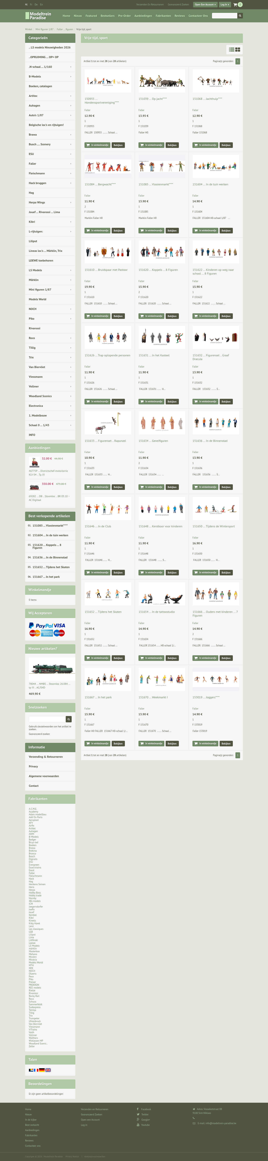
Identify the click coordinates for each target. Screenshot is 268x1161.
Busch (32, 856)
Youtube (143, 1125)
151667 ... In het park (46, 577)
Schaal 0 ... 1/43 (39, 425)
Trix (31, 357)
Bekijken (118, 145)
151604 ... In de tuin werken (50, 535)
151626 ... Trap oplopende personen (107, 355)
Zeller (32, 1046)
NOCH (32, 309)
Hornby (32, 898)
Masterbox (34, 951)
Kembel (33, 915)
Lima (31, 937)
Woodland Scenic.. (38, 1043)
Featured (91, 16)
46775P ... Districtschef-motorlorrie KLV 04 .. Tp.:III (48, 472)
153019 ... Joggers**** (206, 697)
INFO (32, 435)
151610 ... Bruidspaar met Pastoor (106, 270)
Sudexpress (35, 1007)
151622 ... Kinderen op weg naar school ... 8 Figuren (213, 271)
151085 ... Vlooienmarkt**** (50, 525)
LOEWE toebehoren (41, 260)
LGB (31, 931)
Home (66, 16)
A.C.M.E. (33, 808)
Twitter (143, 1114)
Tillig (32, 347)
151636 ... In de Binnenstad (50, 557)
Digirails (33, 859)
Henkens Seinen (37, 884)
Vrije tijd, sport (83, 29)
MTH (31, 965)
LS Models (35, 270)
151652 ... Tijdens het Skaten (51, 567)
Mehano (33, 954)
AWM (31, 834)
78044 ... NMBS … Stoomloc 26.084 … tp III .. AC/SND (49, 685)
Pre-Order (124, 16)
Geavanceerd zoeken (39, 734)
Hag (31, 192)
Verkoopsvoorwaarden (94, 1156)
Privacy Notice (72, 1156)
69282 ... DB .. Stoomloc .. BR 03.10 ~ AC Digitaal (49, 498)
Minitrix (33, 959)
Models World (37, 299)
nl (26, 4)
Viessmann (36, 376)
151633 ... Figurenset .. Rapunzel (105, 441)
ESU (31, 154)
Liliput (33, 241)
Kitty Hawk (34, 923)
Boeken (32, 845)
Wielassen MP (36, 1040)
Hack (31, 878)
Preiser (32, 982)
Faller (32, 163)
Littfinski (33, 940)
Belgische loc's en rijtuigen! (46, 125)
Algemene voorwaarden (44, 776)
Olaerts (32, 973)
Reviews (180, 16)
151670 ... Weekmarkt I (153, 697)
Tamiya (32, 1010)
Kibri (32, 222)
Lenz (31, 926)
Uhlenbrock (35, 1021)
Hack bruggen (37, 183)
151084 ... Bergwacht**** (100, 184)
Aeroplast (34, 820)
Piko (31, 318)
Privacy (33, 766)
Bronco (32, 853)
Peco (31, 976)
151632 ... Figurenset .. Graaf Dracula (211, 357)
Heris (31, 887)
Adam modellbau (37, 814)
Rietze (32, 990)
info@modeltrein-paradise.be (221, 1123)
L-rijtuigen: (36, 231)
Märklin (34, 280)
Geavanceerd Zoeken (178, 4)
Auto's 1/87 (36, 115)
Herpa (32, 889)
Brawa (33, 134)
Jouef (31, 912)
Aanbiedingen (143, 16)
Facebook (144, 1109)
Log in (224, 4)
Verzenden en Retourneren (150, 4)
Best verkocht (32, 1125)
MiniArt (32, 957)
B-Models (35, 76)
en (41, 4)
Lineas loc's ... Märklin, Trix (45, 251)
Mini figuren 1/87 (44, 29)
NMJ (31, 968)
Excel (31, 870)
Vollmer (34, 386)
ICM (31, 903)
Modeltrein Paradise (53, 1156)
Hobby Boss (35, 892)
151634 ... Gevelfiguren (153, 441)
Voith (31, 1032)
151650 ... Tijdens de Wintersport (214, 526)
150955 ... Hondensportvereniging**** (102, 100)
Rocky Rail (34, 996)
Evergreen (34, 864)
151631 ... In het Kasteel (154, 355)
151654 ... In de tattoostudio (157, 612)
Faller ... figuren (65, 29)
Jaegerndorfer (36, 906)
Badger (32, 839)
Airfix (31, 825)
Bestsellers (108, 16)
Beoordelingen (40, 1083)
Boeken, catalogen (40, 86)
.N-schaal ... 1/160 (40, 67)
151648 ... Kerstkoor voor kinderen (160, 526)
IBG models (35, 901)
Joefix (32, 909)
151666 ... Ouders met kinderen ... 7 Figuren (215, 613)
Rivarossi (34, 328)
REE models (35, 987)
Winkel (28, 29)
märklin (33, 948)
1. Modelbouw (38, 415)
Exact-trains (35, 867)
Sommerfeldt (35, 1004)
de (36, 4)
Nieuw (78, 16)
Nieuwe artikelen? (42, 648)
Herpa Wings (37, 202)
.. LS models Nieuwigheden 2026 (50, 47)
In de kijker (31, 1119)
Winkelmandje (39, 589)
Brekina (33, 850)
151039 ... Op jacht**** (153, 99)
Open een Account (204, 4)
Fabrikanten (163, 16)
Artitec (33, 96)
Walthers (33, 1038)
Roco (32, 338)
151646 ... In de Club (98, 526)
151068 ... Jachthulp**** (207, 99)
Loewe (32, 943)
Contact (34, 786)
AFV (31, 822)
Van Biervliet (37, 367)
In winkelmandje (100, 145)
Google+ (143, 1119)
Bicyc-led (33, 842)
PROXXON (34, 984)
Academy (33, 811)
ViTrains (33, 1029)
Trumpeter (34, 1018)
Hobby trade (35, 895)
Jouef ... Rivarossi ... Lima (44, 212)
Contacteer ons (198, 16)
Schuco (32, 1001)
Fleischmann (37, 173)
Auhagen (34, 105)
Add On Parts (35, 817)
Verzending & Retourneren (46, 756)
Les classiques (36, 929)
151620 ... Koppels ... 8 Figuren (47, 546)
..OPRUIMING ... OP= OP (44, 57)
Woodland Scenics (40, 396)
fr (31, 4)
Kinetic (32, 920)
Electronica (36, 406)
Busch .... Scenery (39, 144)
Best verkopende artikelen (49, 516)
